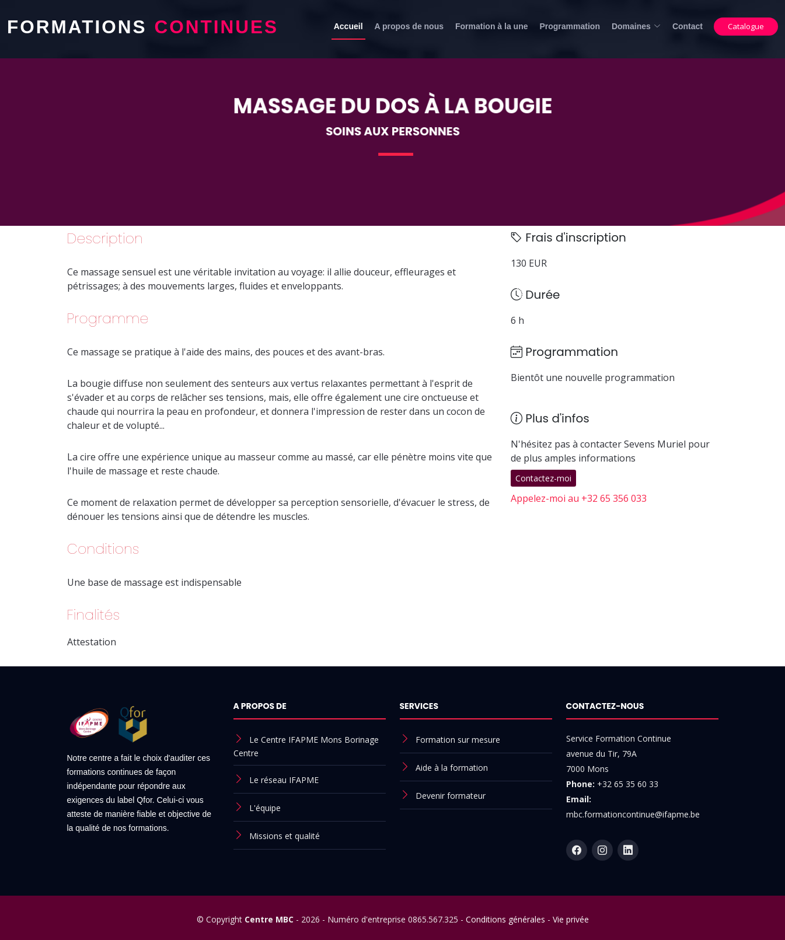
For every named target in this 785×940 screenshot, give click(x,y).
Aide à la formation (452, 767)
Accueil (348, 26)
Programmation (569, 26)
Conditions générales (505, 919)
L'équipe (265, 807)
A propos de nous (409, 26)
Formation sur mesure (458, 739)
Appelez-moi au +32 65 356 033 (579, 498)
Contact (687, 26)
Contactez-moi (543, 478)
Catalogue (746, 26)
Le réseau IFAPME (284, 779)
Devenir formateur (451, 795)
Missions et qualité (284, 835)
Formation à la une (491, 26)
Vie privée (571, 919)
